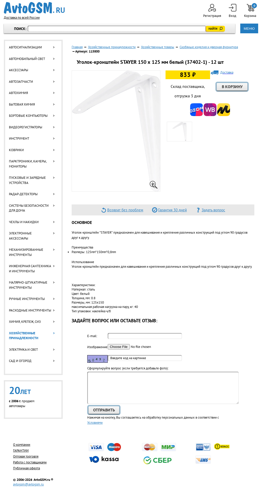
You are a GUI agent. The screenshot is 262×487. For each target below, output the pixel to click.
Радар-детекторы (23, 194)
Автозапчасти (21, 81)
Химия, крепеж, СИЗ (25, 321)
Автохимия (18, 93)
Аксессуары (18, 70)
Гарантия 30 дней (172, 210)
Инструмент (19, 138)
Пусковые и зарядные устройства (27, 180)
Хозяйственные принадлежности (23, 335)
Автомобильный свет (27, 59)
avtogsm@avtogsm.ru (28, 484)
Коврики (16, 150)
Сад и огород (20, 361)
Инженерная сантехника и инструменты (30, 268)
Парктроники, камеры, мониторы (28, 164)
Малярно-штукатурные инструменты (28, 285)
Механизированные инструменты (26, 252)
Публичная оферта (26, 468)
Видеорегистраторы (25, 127)
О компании (21, 444)
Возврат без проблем (125, 210)
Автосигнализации (25, 47)
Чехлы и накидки (24, 222)
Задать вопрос (213, 210)
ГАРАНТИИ (21, 450)
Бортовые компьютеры (28, 115)
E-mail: (92, 336)
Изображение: (97, 347)
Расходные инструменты (30, 310)
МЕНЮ (249, 28)
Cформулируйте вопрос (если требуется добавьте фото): (128, 368)
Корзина (250, 11)
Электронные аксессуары (20, 236)
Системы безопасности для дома (29, 208)
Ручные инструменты (27, 299)
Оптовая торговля (25, 456)
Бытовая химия (22, 104)
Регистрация (212, 11)
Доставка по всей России (22, 17)
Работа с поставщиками (30, 462)
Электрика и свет (23, 349)
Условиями (95, 422)
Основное (82, 222)
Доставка (226, 72)
